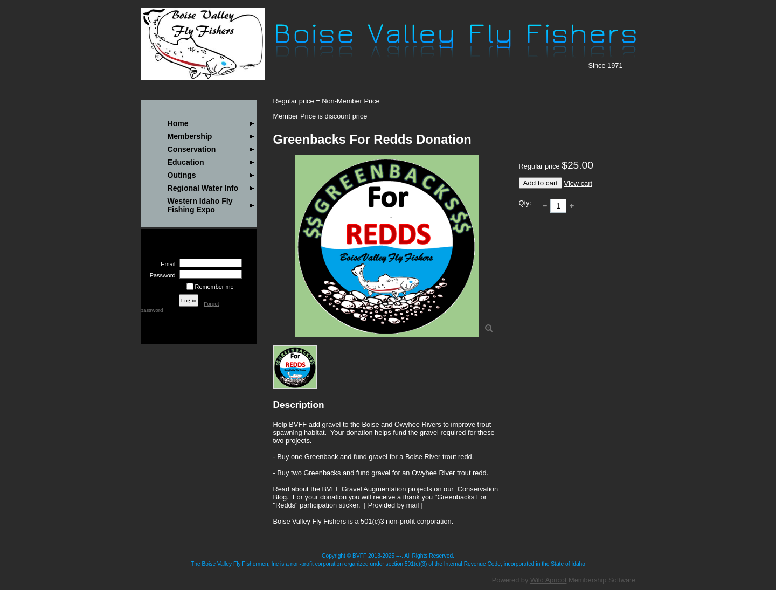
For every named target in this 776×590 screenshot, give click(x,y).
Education (186, 162)
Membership (190, 136)
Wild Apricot (548, 580)
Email (166, 264)
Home (178, 123)
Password (160, 275)
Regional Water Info (203, 188)
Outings (182, 175)
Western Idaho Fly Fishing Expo (200, 205)
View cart (578, 183)
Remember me (214, 286)
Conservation (192, 149)
